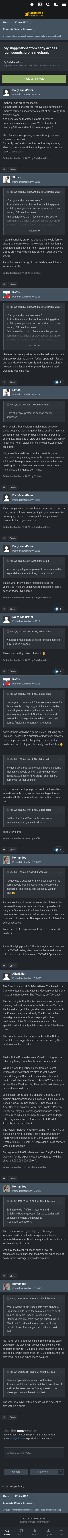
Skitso (40, 561)
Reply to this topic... (19, 1452)
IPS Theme (27, 1518)
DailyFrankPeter (15, 62)
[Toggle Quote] (8, 191)
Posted (26, 94)
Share (16, 1472)
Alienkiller (45, 1201)
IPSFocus (40, 1518)
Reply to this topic (34, 78)
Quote (12, 169)
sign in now (19, 1438)
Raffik (40, 404)
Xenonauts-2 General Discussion (43, 65)
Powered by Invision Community (34, 1522)
